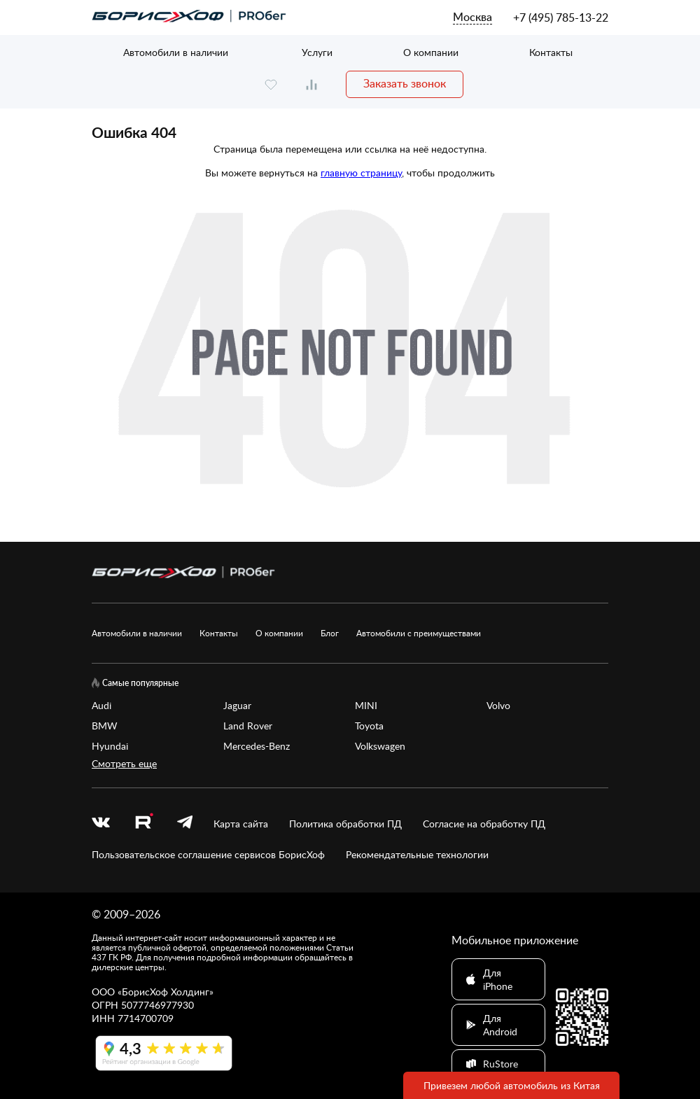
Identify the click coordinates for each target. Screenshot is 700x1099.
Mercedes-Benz (256, 745)
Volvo (498, 705)
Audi (101, 705)
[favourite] (271, 84)
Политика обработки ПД (345, 823)
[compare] (311, 84)
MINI (366, 705)
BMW (105, 725)
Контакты (551, 52)
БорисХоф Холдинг (165, 991)
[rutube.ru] (143, 823)
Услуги (317, 52)
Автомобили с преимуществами (418, 632)
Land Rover (247, 725)
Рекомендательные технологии (417, 854)
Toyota (369, 725)
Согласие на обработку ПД (484, 823)
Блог (330, 632)
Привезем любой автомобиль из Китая (512, 1085)
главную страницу (361, 172)
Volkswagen (380, 745)
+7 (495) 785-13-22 (560, 17)
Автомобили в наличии (175, 52)
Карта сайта (241, 823)
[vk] (101, 823)
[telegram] (184, 824)
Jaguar (237, 705)
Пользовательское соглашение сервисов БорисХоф (208, 854)
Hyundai (110, 745)
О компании (430, 52)
